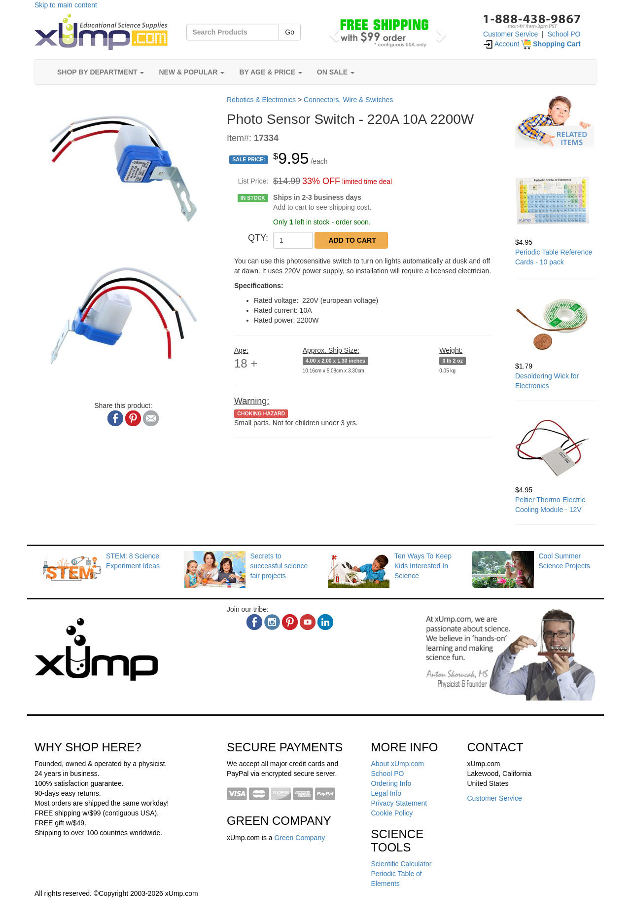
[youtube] (308, 622)
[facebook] (254, 622)
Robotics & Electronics (261, 100)
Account (501, 44)
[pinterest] (290, 622)
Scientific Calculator (401, 864)
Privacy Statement (399, 803)
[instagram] (272, 622)
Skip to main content (66, 5)
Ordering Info (391, 783)
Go (289, 32)
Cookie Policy (392, 813)
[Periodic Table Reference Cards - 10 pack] (555, 200)
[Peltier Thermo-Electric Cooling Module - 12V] (555, 448)
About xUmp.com (397, 764)
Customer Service (510, 34)
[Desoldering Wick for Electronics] (555, 324)
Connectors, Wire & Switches (348, 100)
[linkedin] (325, 622)
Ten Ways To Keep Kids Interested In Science (423, 566)
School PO (564, 34)
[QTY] (293, 240)
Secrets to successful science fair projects (279, 566)
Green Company (299, 838)
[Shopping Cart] (550, 44)
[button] (332, 32)
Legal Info (386, 793)
